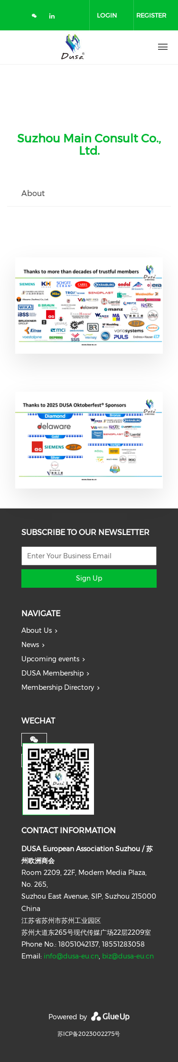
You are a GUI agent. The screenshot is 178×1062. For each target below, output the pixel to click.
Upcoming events (50, 659)
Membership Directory (57, 687)
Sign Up (89, 578)
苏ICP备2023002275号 (88, 1033)
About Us (36, 630)
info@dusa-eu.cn (71, 956)
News (30, 644)
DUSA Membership (52, 673)
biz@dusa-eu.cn (128, 956)
